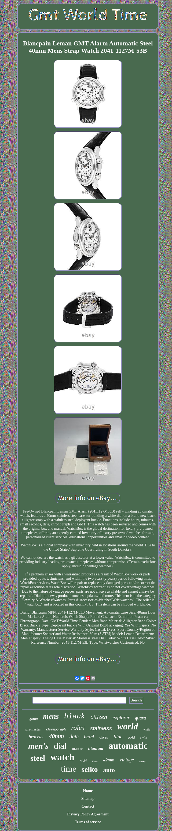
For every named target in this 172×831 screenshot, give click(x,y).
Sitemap (87, 799)
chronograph (56, 729)
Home (88, 791)
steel (37, 758)
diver (103, 737)
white (146, 729)
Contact (88, 806)
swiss (143, 737)
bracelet (36, 736)
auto (109, 770)
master (77, 749)
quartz (140, 718)
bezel (89, 736)
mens (51, 716)
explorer (121, 717)
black (74, 716)
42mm (109, 759)
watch (62, 757)
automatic (128, 746)
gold (131, 737)
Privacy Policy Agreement (87, 814)
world (127, 726)
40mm (56, 736)
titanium (95, 748)
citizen (98, 716)
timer (95, 761)
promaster (33, 729)
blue (118, 736)
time (68, 768)
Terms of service (88, 822)
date (74, 736)
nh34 (83, 760)
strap (142, 761)
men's (38, 746)
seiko (90, 769)
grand (34, 719)
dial (60, 746)
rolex (78, 727)
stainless (101, 728)
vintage (127, 759)
